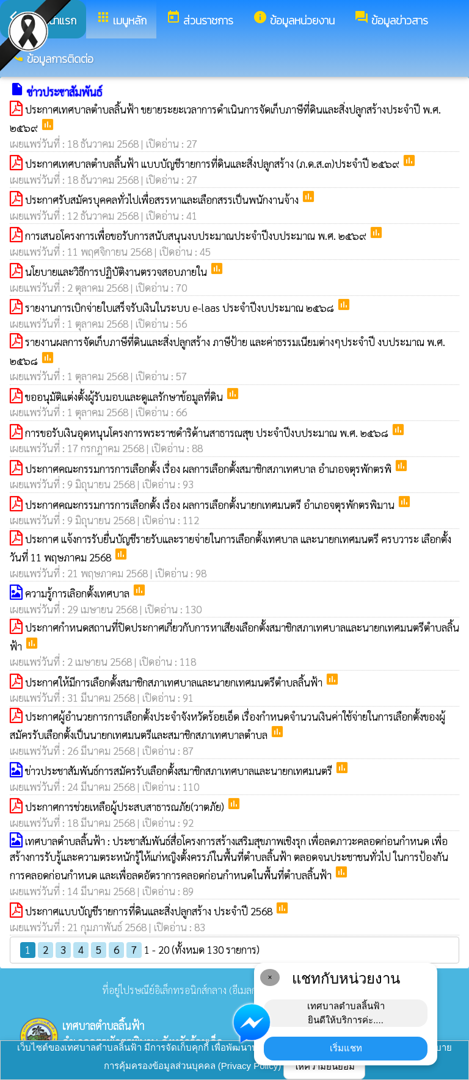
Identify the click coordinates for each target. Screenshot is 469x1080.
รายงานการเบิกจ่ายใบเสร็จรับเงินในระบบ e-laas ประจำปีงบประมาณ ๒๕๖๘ (180, 307)
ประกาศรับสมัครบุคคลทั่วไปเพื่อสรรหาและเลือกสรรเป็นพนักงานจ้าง (163, 199)
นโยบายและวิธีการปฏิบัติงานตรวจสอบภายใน (117, 271)
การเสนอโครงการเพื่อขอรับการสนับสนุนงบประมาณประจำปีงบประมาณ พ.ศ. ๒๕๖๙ (197, 235)
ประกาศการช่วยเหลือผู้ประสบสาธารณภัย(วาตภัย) (126, 806)
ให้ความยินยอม (324, 1066)
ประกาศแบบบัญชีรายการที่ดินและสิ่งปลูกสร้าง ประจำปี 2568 (150, 911)
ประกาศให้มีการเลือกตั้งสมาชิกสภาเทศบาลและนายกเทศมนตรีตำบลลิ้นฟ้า (175, 682)
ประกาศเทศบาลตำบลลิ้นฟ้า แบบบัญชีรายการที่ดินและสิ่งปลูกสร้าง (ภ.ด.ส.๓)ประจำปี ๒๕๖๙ (213, 163)
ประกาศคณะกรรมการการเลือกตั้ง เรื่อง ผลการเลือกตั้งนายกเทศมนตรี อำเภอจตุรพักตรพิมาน (211, 504)
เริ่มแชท (346, 1048)
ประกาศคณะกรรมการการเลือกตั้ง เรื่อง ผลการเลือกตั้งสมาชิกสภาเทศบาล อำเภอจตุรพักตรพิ (209, 468)
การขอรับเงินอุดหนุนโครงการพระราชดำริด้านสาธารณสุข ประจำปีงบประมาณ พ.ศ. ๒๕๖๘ (208, 432)
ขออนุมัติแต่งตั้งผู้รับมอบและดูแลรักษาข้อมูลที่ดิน (125, 396)
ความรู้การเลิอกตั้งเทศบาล (78, 593)
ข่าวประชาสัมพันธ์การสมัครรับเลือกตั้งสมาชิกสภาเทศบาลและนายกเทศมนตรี (180, 770)
